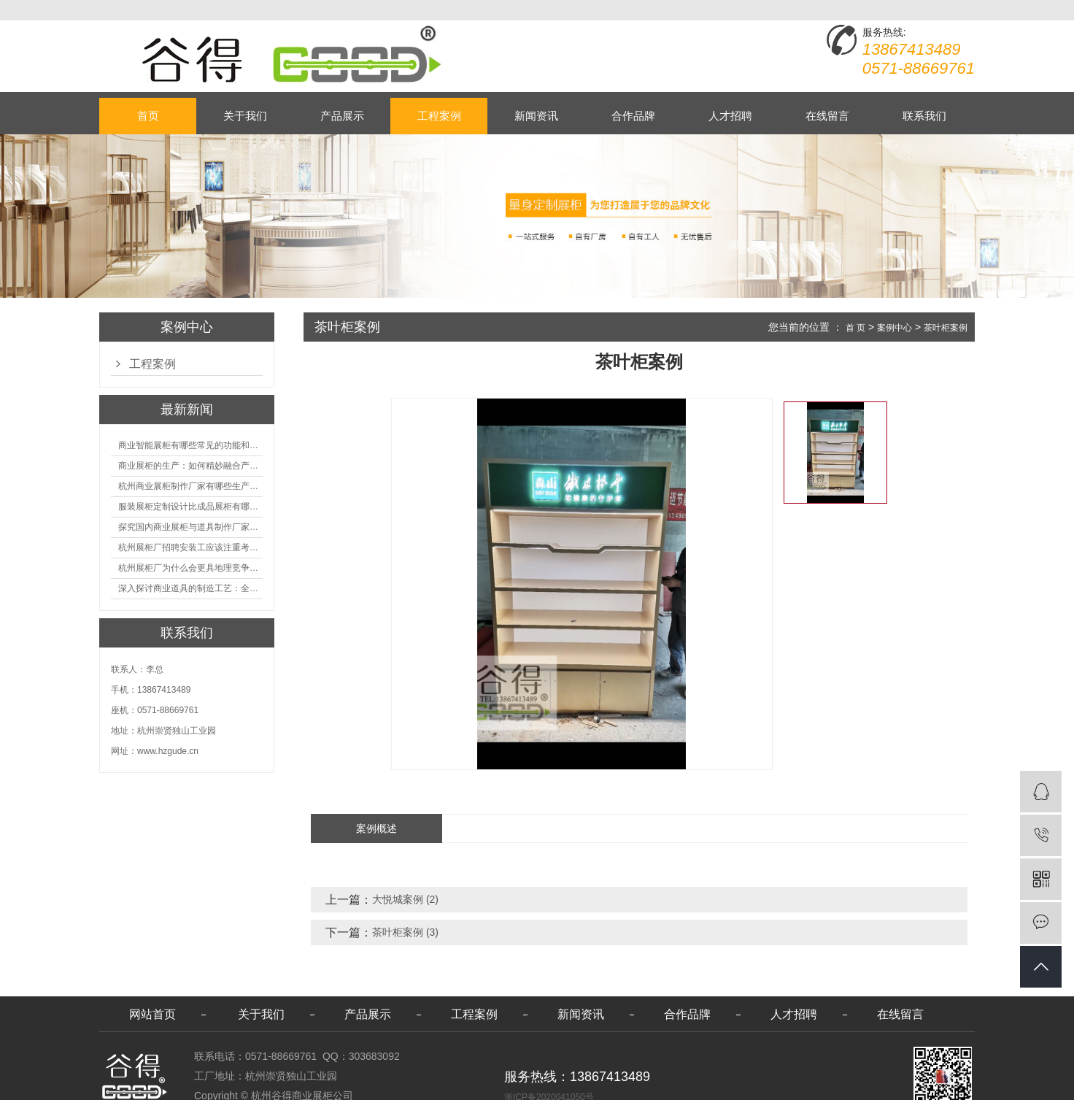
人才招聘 (730, 115)
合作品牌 (633, 115)
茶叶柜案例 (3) (405, 932)
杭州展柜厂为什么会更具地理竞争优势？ (190, 568)
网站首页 (152, 1014)
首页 (148, 115)
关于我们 (245, 115)
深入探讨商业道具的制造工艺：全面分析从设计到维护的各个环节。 (190, 588)
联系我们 (924, 115)
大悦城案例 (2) (405, 899)
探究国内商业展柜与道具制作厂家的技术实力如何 (190, 527)
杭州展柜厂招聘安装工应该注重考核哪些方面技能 (190, 547)
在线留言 (827, 115)
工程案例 (439, 115)
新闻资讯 (536, 115)
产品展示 (342, 115)
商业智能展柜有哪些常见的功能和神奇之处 (190, 445)
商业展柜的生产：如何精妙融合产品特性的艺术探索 (190, 466)
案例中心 (894, 328)
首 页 (855, 328)
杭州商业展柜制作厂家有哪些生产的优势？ (190, 486)
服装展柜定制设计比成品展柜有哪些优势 (190, 506)
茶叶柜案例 (945, 328)
